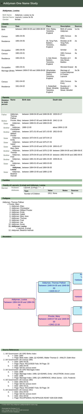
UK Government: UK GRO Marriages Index (22, 370)
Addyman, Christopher (15, 128)
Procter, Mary (15, 120)
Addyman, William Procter (15, 134)
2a (33, 15)
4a (76, 53)
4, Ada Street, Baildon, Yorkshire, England (51, 61)
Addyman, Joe (17, 222)
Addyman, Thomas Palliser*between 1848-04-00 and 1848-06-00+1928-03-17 (54, 287)
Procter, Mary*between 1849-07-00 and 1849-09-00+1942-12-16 (54, 320)
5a (76, 81)
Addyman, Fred (18, 220)
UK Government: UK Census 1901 (19, 380)
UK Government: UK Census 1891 (19, 360)
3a (29, 17)
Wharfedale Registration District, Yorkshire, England (51, 74)
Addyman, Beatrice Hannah (15, 174)
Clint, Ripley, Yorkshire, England (51, 31)
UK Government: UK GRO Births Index (20, 354)
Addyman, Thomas (15, 152)
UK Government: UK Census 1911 (19, 390)
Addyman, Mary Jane (15, 147)
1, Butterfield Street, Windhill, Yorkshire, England (52, 89)
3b (32, 17)
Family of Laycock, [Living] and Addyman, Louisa (24, 185)
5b (76, 86)
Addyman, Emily (18, 212)
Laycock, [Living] (30, 188)
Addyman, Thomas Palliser (14, 116)
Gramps (13, 408)
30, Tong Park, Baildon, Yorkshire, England (52, 44)
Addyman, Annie (18, 224)
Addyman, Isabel (18, 214)
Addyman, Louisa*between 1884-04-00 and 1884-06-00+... (19, 303)
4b (76, 58)
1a (30, 15)
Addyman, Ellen (18, 206)
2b (76, 36)
